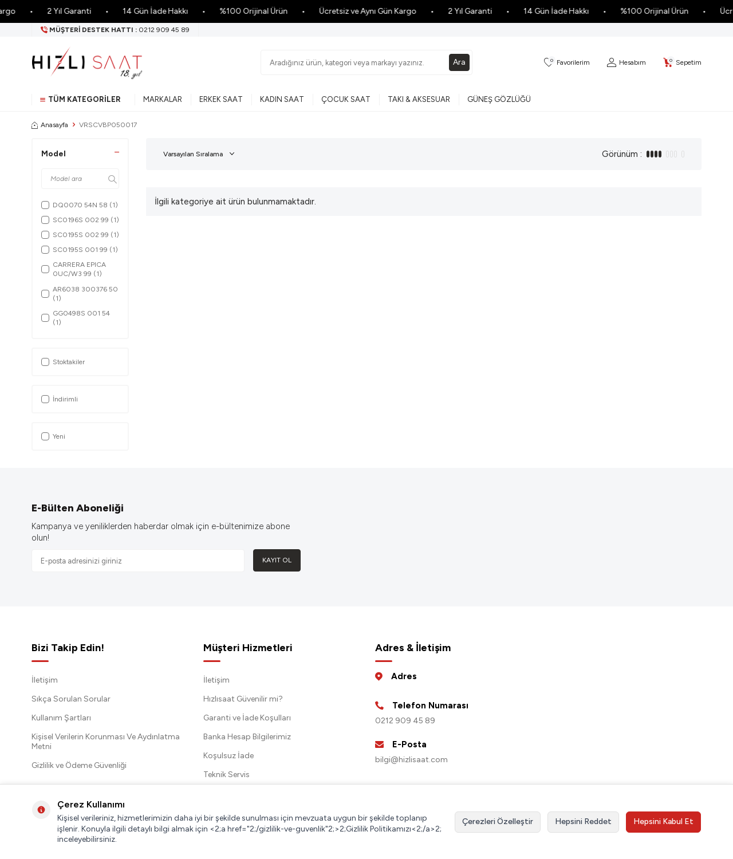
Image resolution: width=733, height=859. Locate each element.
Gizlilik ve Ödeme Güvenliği (79, 765)
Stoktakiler (63, 362)
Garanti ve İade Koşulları (247, 718)
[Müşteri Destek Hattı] (115, 30)
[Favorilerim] (567, 63)
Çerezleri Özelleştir (497, 821)
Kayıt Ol (276, 560)
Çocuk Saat (346, 99)
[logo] (87, 62)
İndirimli (59, 399)
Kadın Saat (282, 99)
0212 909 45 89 (405, 721)
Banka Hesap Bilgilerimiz (247, 737)
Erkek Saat (221, 99)
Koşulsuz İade (228, 756)
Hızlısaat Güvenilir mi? (243, 699)
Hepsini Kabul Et (663, 821)
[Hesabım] (626, 63)
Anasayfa (49, 125)
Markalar (162, 99)
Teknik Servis (226, 774)
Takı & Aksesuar (419, 99)
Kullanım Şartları (61, 718)
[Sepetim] (682, 63)
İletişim (44, 680)
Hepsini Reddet (583, 821)
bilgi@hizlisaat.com (411, 760)
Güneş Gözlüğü (499, 99)
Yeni (53, 436)
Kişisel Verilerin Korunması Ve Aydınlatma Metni (105, 741)
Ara (459, 62)
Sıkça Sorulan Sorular (71, 699)
